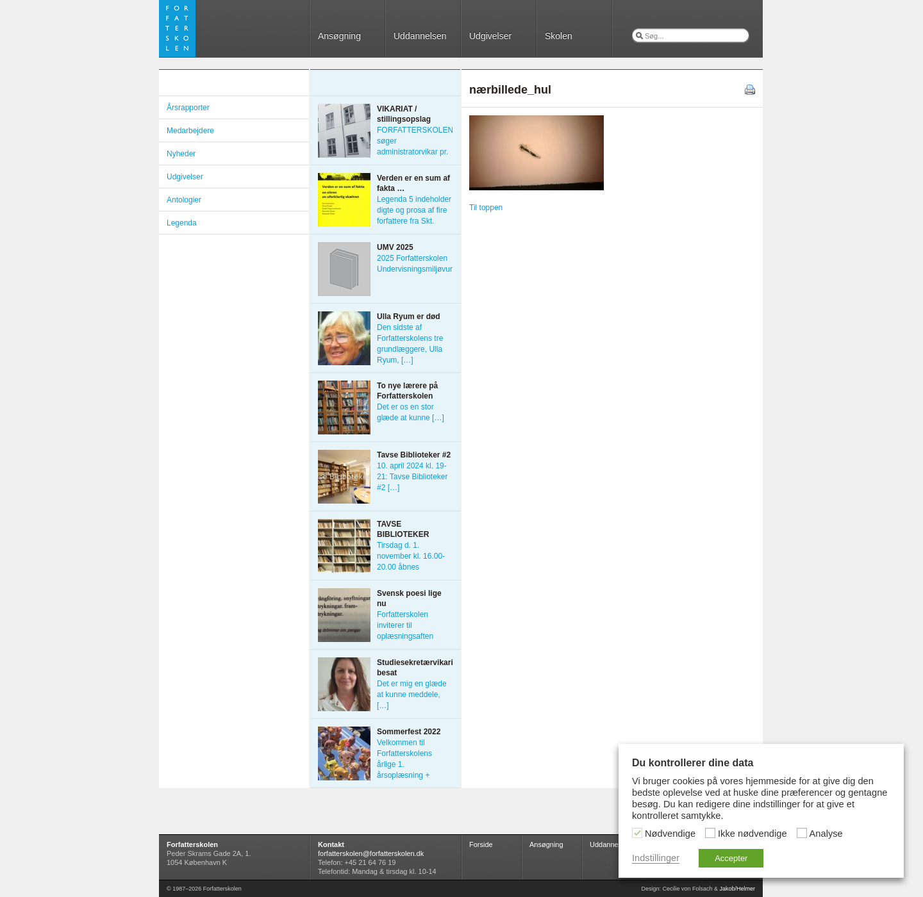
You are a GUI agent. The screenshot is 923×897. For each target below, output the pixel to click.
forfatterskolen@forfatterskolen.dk (371, 853)
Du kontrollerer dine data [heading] (692, 762)
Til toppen (486, 207)
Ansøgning (339, 36)
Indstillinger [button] (655, 858)
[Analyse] (802, 833)
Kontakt (331, 844)
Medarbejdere (190, 130)
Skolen (558, 36)
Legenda (182, 222)
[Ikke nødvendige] (710, 833)
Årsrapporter (188, 107)
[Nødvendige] (637, 833)
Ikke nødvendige (752, 833)
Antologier (184, 199)
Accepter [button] (731, 858)
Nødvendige (670, 833)
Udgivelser (490, 36)
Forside (481, 844)
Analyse (826, 833)
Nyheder (181, 153)
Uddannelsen (420, 36)
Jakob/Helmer (737, 888)
